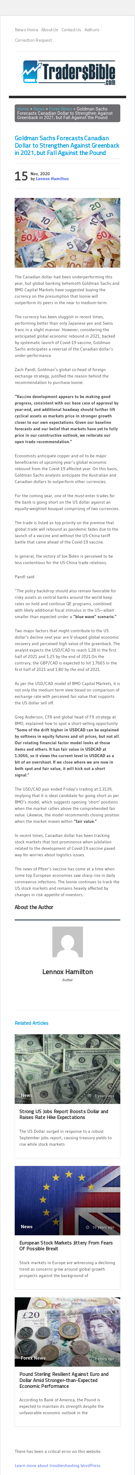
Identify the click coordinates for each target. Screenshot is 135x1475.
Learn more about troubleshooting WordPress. (58, 1465)
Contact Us (71, 30)
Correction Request (33, 40)
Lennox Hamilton (52, 178)
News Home (26, 30)
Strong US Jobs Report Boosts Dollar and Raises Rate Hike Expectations (63, 1114)
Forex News (60, 108)
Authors (91, 30)
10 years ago (100, 1227)
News (39, 108)
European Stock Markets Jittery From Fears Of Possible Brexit (66, 1245)
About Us (49, 30)
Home (23, 108)
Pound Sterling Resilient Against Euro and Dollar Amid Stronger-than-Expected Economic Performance (63, 1379)
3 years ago (101, 1096)
